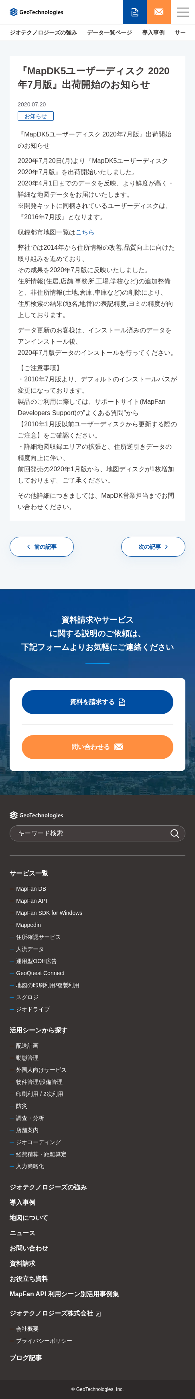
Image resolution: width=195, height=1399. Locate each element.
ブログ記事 (26, 1357)
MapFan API (31, 901)
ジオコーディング (38, 1142)
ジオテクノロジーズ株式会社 (55, 1314)
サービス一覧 (29, 873)
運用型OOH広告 (36, 961)
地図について (29, 1217)
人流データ (30, 949)
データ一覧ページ (109, 32)
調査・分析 (30, 1118)
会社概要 (27, 1329)
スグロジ (27, 997)
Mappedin (28, 925)
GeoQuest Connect (40, 973)
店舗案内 (27, 1130)
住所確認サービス (38, 937)
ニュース (22, 1233)
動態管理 (27, 1058)
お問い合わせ (29, 1248)
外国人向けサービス (41, 1070)
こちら (85, 232)
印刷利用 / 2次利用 (39, 1094)
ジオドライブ (33, 1009)
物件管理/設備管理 (39, 1082)
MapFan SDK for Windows (49, 913)
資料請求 (22, 1263)
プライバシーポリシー (44, 1341)
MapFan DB (31, 889)
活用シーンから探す (38, 1030)
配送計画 (27, 1046)
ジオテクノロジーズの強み (43, 32)
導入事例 (153, 32)
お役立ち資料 (29, 1278)
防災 (21, 1106)
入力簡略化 (30, 1166)
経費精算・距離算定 (41, 1154)
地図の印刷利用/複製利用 (47, 985)
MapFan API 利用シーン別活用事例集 (64, 1294)
